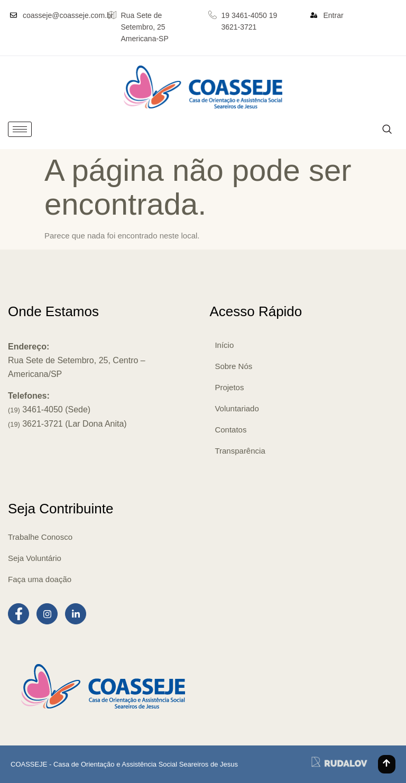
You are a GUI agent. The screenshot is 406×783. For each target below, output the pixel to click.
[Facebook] (18, 613)
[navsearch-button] (386, 129)
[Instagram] (47, 613)
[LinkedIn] (75, 613)
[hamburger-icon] (20, 129)
